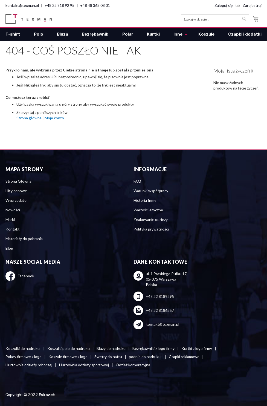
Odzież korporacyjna (133, 364)
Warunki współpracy (151, 190)
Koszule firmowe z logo (68, 356)
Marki (10, 219)
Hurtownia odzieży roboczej (28, 364)
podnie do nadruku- (145, 356)
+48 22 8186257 (160, 310)
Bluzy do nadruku (111, 348)
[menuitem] (13, 34)
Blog (9, 248)
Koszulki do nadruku (22, 348)
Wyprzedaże (16, 200)
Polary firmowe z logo (23, 356)
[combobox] (215, 19)
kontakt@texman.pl (22, 5)
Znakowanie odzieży (151, 219)
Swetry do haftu (108, 356)
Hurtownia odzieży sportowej (84, 364)
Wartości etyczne (148, 210)
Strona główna (29, 118)
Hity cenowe (16, 190)
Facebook (26, 275)
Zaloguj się (223, 5)
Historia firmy (145, 200)
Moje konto (54, 118)
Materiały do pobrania (24, 238)
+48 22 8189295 (160, 296)
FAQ (137, 181)
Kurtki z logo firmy (196, 348)
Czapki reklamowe (184, 356)
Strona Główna (18, 181)
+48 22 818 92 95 (59, 5)
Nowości (12, 210)
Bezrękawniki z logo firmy (153, 348)
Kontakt (12, 229)
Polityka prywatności (151, 229)
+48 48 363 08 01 (95, 5)
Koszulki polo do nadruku (68, 348)
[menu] (133, 34)
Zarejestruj (252, 5)
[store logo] (28, 19)
